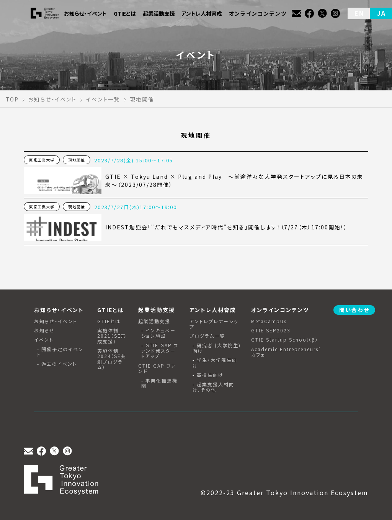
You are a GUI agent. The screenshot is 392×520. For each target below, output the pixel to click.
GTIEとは (109, 321)
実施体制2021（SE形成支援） (111, 336)
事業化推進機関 (159, 383)
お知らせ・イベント (55, 321)
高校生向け (210, 375)
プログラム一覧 (207, 335)
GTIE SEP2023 (271, 330)
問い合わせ (354, 310)
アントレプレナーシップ (213, 324)
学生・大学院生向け (215, 362)
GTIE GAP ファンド (157, 368)
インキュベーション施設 (158, 333)
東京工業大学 (41, 160)
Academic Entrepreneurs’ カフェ (285, 352)
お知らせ (44, 330)
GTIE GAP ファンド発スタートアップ (159, 351)
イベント (44, 339)
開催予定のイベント (60, 352)
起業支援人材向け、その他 (213, 387)
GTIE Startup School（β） (284, 339)
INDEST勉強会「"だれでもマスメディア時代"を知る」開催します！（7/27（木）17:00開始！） (226, 227)
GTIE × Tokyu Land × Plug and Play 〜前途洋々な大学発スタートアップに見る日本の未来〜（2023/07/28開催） (234, 180)
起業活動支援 (154, 321)
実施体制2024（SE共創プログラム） (111, 359)
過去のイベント (59, 363)
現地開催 (76, 160)
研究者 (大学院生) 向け (217, 348)
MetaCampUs (269, 321)
